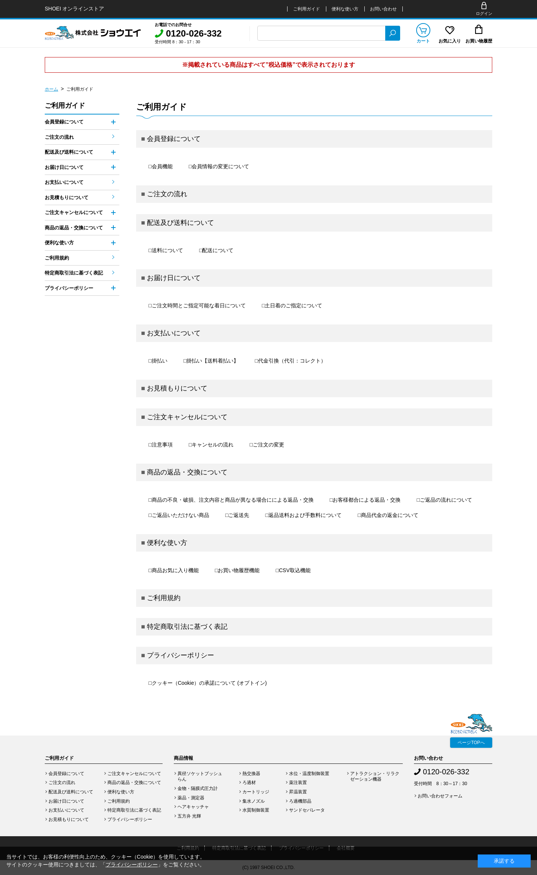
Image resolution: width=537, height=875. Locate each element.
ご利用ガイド (306, 9)
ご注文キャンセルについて (187, 417)
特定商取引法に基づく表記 (187, 626)
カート (423, 41)
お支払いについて (174, 333)
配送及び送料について (180, 222)
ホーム (51, 89)
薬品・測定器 (191, 797)
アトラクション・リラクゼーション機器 (374, 776)
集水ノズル (253, 801)
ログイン (484, 13)
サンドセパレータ (307, 810)
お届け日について (174, 278)
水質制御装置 (255, 810)
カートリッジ (255, 791)
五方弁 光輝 (189, 816)
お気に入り (450, 41)
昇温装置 (298, 791)
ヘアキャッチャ (193, 806)
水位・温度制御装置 (309, 773)
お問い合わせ (383, 9)
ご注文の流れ (167, 194)
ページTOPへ (471, 742)
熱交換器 (251, 773)
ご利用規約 (163, 598)
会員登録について (174, 138)
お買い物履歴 (478, 41)
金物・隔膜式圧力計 (198, 788)
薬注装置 (298, 782)
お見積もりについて (177, 388)
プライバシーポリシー (180, 655)
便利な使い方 (345, 9)
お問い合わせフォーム (440, 796)
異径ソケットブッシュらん (200, 776)
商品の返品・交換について (187, 472)
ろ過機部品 (300, 801)
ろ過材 (249, 782)
